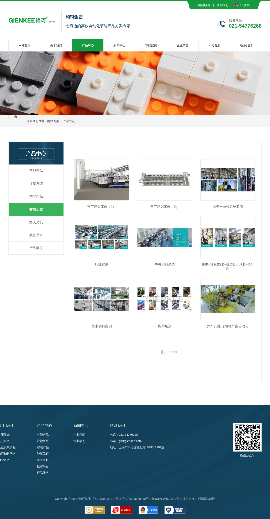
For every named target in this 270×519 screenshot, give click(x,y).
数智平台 (36, 235)
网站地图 (204, 5)
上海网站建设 (206, 498)
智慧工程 (36, 209)
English (242, 5)
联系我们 (222, 5)
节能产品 (36, 171)
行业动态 (79, 441)
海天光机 (36, 222)
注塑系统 (36, 183)
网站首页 (53, 121)
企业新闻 (79, 434)
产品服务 (36, 248)
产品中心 (69, 121)
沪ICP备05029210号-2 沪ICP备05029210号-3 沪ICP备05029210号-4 (137, 498)
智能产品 (36, 196)
